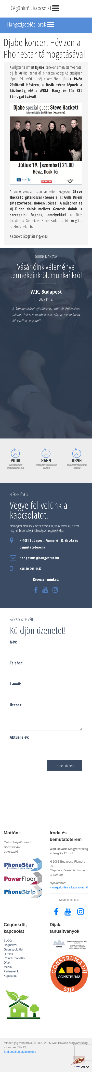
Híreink (8, 954)
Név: (13, 642)
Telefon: (16, 663)
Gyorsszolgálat (13, 949)
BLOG (8, 940)
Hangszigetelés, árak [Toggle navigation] (31, 24)
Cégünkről (10, 945)
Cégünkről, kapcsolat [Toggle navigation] (35, 8)
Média (8, 967)
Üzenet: (16, 705)
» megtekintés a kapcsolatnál (69, 887)
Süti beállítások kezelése (20, 1051)
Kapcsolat (10, 976)
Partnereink (11, 971)
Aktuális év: (19, 737)
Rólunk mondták (14, 958)
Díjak (7, 962)
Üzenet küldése (64, 765)
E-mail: (15, 684)
